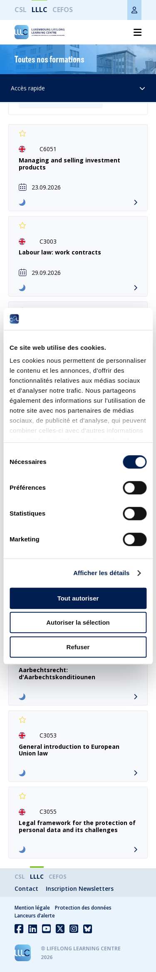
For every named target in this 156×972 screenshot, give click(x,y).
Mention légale (32, 907)
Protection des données (83, 907)
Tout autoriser (78, 598)
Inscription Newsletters (80, 888)
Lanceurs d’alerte (35, 915)
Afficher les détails (101, 572)
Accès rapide (78, 88)
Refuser (78, 646)
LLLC (39, 9)
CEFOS (62, 9)
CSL (21, 9)
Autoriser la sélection (78, 622)
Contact (26, 888)
